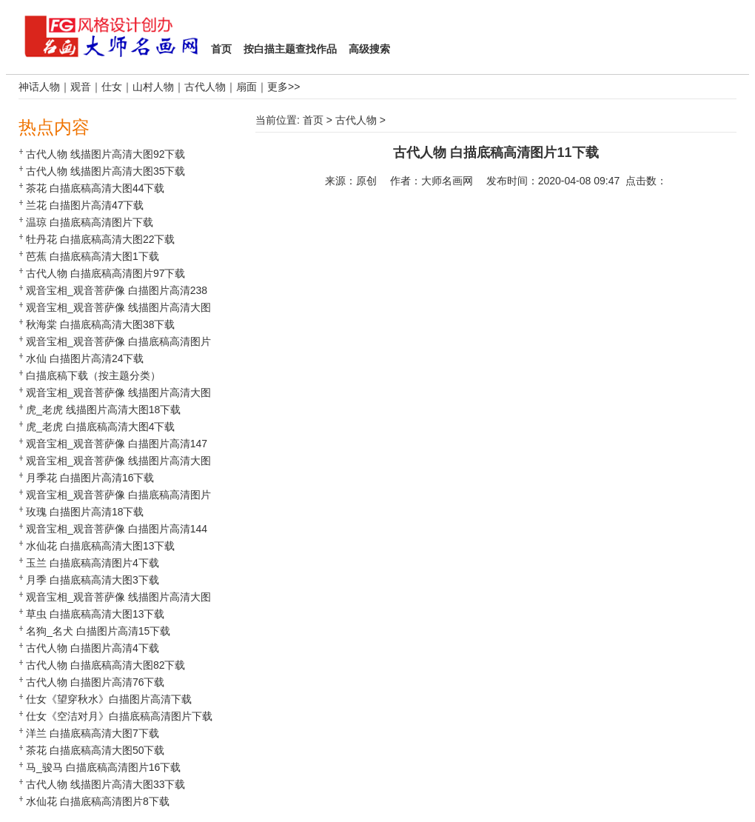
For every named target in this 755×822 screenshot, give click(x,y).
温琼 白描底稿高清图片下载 (89, 222)
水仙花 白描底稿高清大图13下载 (100, 546)
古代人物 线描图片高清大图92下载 (105, 154)
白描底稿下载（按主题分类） (93, 375)
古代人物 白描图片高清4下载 (92, 648)
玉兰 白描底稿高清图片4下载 (92, 563)
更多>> (283, 87)
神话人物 (39, 87)
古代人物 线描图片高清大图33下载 (105, 784)
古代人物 (205, 87)
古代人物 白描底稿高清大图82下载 (105, 665)
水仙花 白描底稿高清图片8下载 (98, 801)
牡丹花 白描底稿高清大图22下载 (100, 239)
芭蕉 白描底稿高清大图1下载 (92, 256)
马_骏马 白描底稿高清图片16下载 (103, 767)
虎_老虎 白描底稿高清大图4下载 (100, 426)
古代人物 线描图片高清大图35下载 (105, 171)
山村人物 (153, 87)
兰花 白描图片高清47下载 (85, 205)
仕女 (111, 87)
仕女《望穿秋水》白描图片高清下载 (109, 699)
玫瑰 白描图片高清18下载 (85, 512)
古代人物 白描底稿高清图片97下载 (105, 273)
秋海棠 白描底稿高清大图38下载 (100, 324)
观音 (80, 87)
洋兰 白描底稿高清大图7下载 (92, 733)
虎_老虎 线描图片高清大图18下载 (103, 409)
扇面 (246, 87)
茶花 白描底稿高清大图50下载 (95, 750)
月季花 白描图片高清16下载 (90, 478)
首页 (313, 120)
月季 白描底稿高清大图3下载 (92, 580)
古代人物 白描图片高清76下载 (95, 682)
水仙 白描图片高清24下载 (85, 358)
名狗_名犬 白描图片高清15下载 (98, 631)
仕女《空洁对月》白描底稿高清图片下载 (119, 716)
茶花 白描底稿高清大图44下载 (95, 188)
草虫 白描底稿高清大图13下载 (95, 614)
